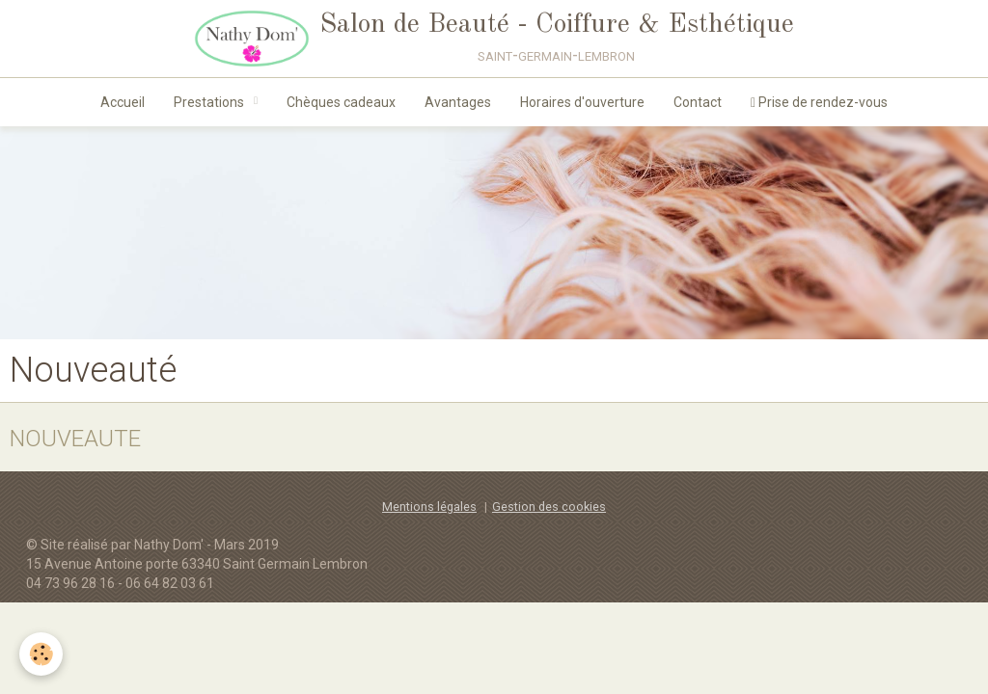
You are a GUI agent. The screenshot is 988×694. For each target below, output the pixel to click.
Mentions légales (429, 506)
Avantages (458, 102)
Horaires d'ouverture (582, 102)
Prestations (210, 102)
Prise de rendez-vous (819, 102)
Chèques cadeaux (341, 102)
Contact (697, 102)
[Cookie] (41, 654)
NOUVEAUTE (75, 437)
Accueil (122, 102)
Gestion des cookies (549, 506)
